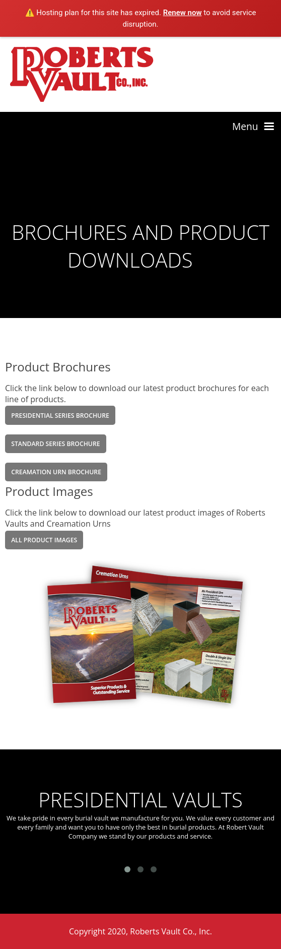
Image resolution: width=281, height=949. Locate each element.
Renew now (182, 12)
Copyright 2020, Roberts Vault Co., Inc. (140, 931)
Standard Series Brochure (55, 443)
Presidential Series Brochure (60, 415)
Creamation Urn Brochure (56, 472)
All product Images (44, 540)
